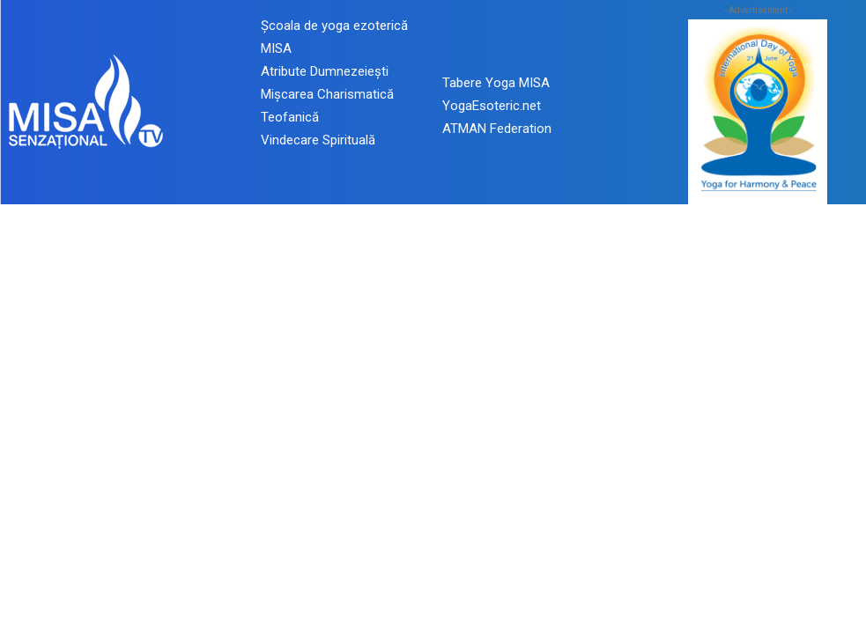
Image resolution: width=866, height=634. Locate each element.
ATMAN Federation (496, 128)
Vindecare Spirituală (318, 140)
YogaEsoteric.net (491, 106)
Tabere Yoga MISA (496, 83)
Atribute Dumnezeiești (325, 71)
